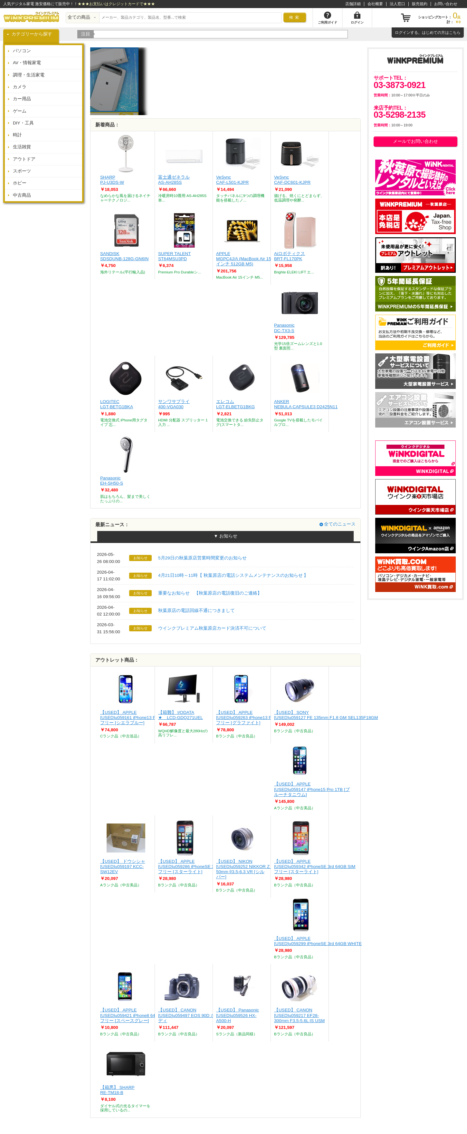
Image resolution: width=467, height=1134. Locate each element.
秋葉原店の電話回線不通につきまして (196, 610)
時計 (17, 135)
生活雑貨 (22, 146)
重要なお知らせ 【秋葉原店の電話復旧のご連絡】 (210, 593)
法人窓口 (397, 4)
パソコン (22, 50)
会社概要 (375, 4)
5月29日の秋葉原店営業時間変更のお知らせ (202, 558)
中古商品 (22, 195)
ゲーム (19, 111)
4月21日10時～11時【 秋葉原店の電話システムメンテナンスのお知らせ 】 (233, 575)
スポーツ (22, 171)
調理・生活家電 (28, 75)
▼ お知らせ (225, 536)
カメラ (19, 86)
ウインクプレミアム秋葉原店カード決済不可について (212, 628)
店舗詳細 (353, 4)
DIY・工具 (23, 123)
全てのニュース (340, 524)
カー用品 (22, 98)
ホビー (19, 183)
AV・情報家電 (27, 62)
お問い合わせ (445, 4)
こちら (455, 32)
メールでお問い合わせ (415, 141)
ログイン (402, 32)
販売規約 (419, 4)
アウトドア (24, 159)
